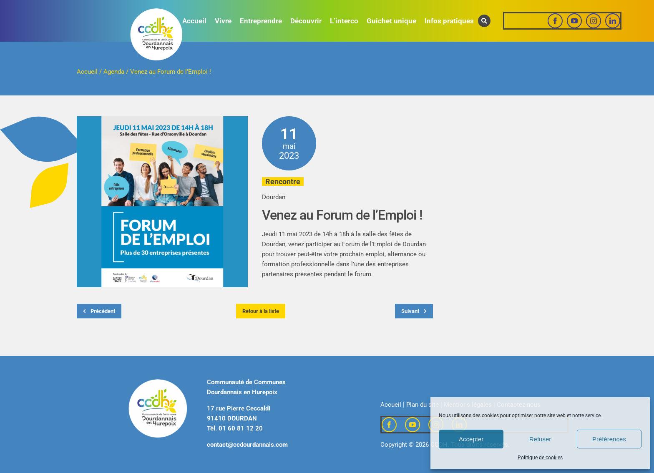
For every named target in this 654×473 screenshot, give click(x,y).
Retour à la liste (260, 311)
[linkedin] (612, 20)
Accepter (471, 439)
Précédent (99, 311)
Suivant (414, 311)
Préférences (609, 439)
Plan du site (422, 404)
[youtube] (574, 20)
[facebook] (555, 20)
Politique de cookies (540, 457)
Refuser (540, 439)
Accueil (87, 71)
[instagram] (593, 20)
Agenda (113, 71)
